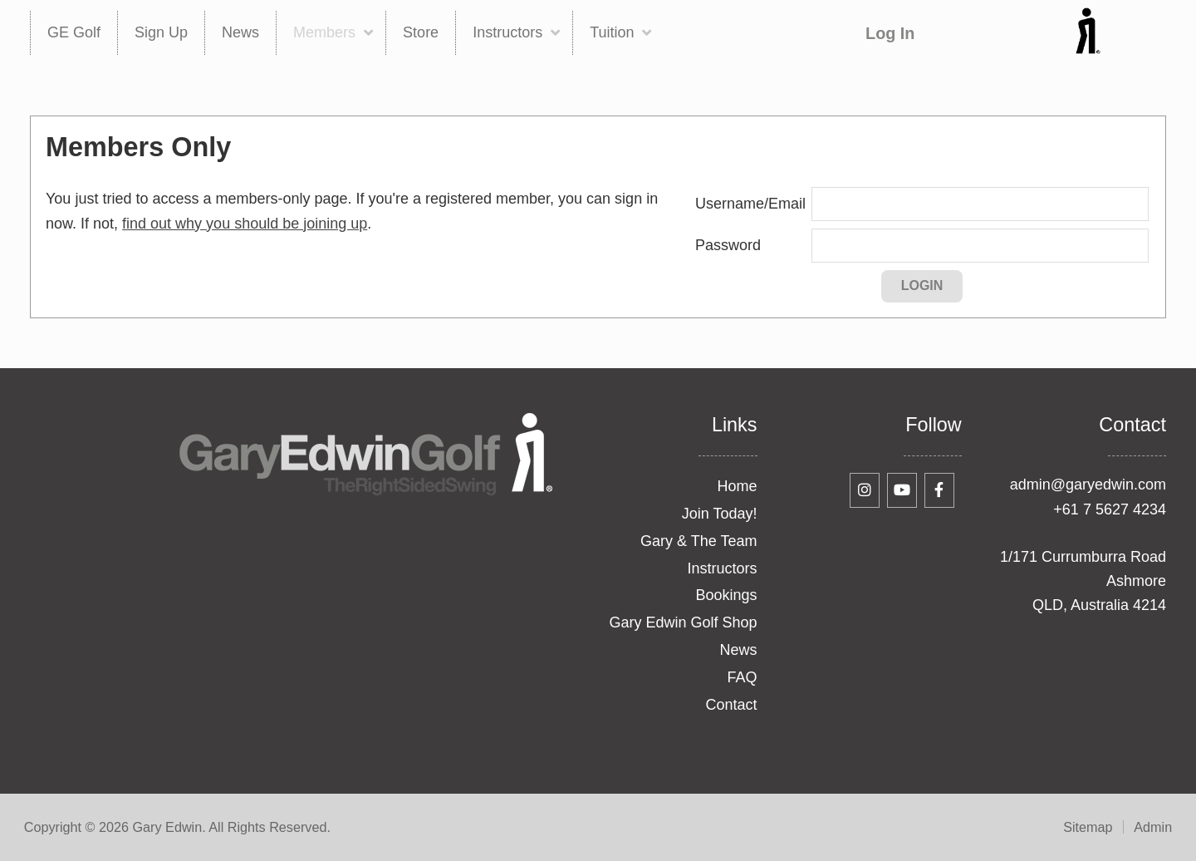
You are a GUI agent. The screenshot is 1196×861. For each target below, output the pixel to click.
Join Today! (719, 513)
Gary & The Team (698, 541)
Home (737, 486)
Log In (889, 33)
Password (728, 245)
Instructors (722, 568)
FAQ (742, 677)
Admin (1153, 827)
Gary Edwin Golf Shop (683, 622)
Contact (731, 704)
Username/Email (750, 203)
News (738, 650)
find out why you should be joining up (244, 223)
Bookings (726, 595)
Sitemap (1087, 827)
